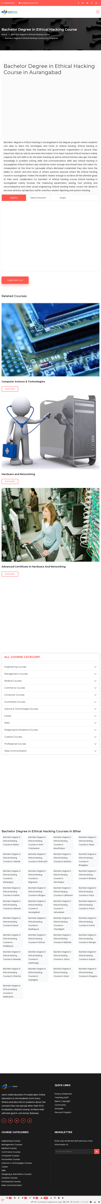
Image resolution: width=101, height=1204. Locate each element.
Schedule (59, 1108)
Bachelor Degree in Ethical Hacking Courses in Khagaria (88, 972)
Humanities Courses (14, 702)
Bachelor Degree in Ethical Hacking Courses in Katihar (12, 892)
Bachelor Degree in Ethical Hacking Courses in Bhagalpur (87, 860)
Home (4, 34)
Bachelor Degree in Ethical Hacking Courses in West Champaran (37, 843)
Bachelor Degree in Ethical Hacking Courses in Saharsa (12, 905)
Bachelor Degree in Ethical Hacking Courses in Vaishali (12, 858)
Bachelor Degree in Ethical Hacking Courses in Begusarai (37, 876)
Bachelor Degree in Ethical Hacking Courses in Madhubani (12, 991)
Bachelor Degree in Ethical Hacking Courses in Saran (62, 972)
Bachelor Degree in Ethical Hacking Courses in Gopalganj (37, 974)
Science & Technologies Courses (21, 709)
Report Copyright (62, 1101)
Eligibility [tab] (14, 197)
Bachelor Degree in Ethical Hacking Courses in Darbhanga (37, 957)
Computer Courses (14, 695)
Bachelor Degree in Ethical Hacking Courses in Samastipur (62, 876)
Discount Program (63, 1112)
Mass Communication (15, 751)
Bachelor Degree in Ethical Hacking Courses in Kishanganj (12, 876)
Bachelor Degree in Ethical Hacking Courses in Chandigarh (62, 923)
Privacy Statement (63, 1094)
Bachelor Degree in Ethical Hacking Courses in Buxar (12, 922)
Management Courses (16, 674)
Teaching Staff (62, 1097)
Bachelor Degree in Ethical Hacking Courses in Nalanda (62, 939)
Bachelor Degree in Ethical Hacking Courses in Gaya (87, 892)
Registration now (15, 280)
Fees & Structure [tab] (38, 197)
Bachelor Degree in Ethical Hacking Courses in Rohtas (37, 939)
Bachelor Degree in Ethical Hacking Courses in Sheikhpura (12, 940)
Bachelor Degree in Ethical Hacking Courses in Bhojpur (37, 892)
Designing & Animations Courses (21, 730)
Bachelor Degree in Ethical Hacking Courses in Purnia (87, 922)
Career (7, 716)
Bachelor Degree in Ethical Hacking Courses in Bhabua (87, 875)
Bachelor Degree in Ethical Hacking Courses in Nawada (12, 956)
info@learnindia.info (28, 3)
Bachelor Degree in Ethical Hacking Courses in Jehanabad (62, 907)
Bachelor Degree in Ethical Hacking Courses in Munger (87, 939)
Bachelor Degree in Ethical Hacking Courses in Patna (87, 905)
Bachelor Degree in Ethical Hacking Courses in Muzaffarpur (62, 843)
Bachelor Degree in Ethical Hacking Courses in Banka (12, 841)
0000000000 (8, 3)
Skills (7, 723)
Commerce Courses (14, 688)
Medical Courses (12, 681)
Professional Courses (15, 744)
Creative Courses (13, 737)
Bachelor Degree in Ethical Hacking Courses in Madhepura (37, 923)
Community (60, 1105)
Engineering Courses (15, 667)
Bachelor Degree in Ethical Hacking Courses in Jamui (62, 956)
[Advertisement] (50, 108)
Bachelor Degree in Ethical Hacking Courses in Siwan (87, 841)
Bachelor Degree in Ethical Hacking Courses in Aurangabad (37, 907)
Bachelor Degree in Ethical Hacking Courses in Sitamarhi (37, 858)
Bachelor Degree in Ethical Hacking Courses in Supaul (87, 956)
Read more (10, 389)
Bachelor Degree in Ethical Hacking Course (30, 34)
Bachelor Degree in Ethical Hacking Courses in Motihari (62, 858)
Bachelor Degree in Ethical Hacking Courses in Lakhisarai (63, 892)
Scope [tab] (63, 197)
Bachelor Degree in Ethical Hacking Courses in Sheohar (12, 972)
